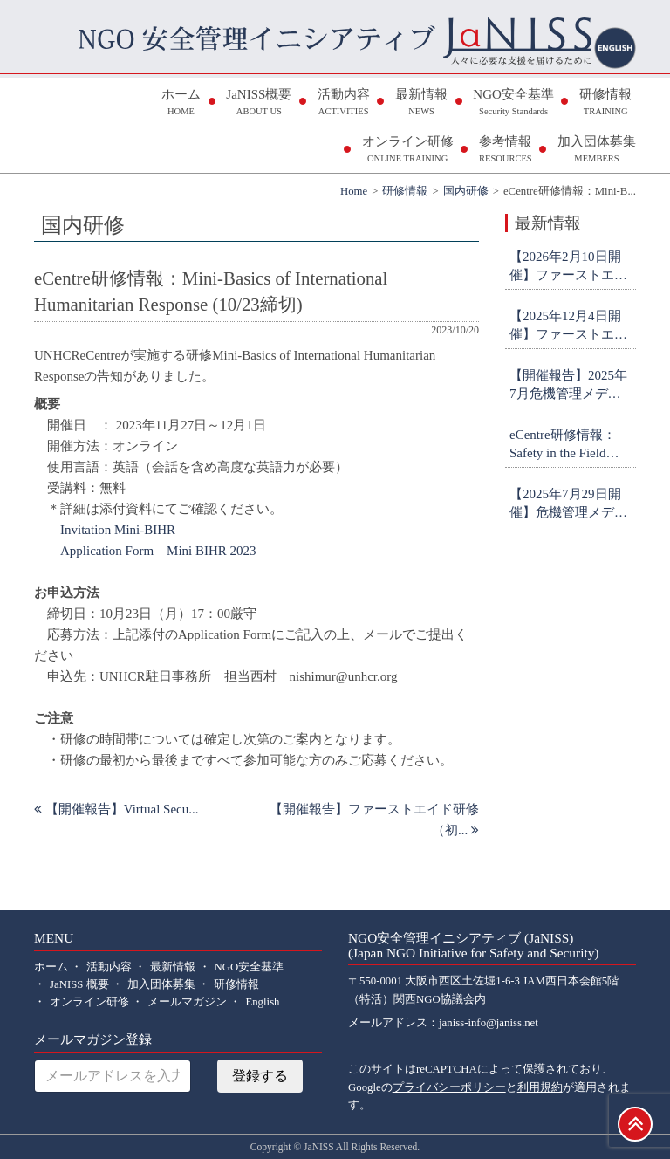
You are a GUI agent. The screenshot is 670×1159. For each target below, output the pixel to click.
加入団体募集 (596, 150)
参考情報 (505, 150)
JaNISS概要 (258, 103)
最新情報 (421, 103)
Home (353, 191)
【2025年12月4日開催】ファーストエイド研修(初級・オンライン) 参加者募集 (570, 326)
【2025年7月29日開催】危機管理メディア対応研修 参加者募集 (570, 504)
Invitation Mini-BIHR (117, 530)
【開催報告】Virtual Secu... (116, 809)
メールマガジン (187, 1002)
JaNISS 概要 (79, 984)
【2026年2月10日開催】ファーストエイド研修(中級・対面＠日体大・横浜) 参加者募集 (570, 267)
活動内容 (344, 103)
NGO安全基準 (513, 103)
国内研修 (466, 191)
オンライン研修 (408, 150)
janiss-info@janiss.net (488, 1023)
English (262, 1002)
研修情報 (605, 103)
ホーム (181, 103)
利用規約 (540, 1087)
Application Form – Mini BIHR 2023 (158, 551)
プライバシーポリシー (449, 1087)
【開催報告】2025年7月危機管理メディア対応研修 (568, 385)
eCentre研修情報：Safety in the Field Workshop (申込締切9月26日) (569, 445)
